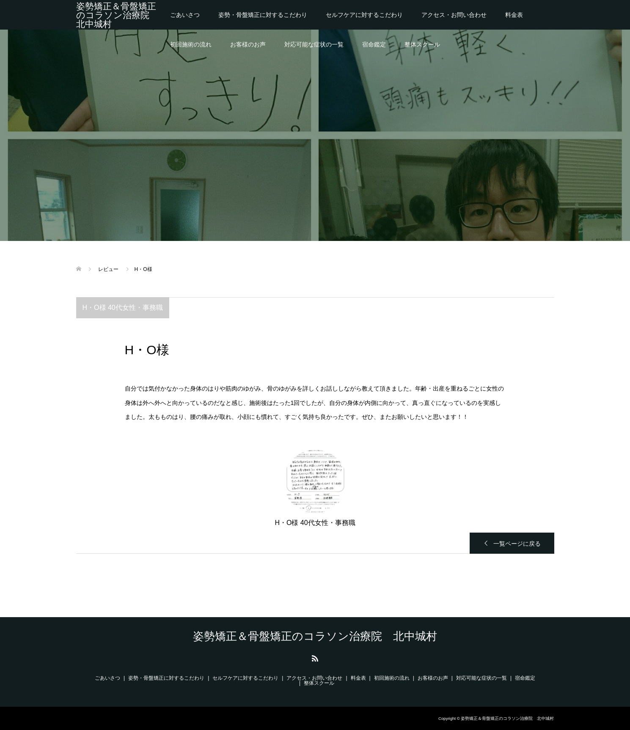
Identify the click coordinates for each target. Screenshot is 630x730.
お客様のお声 (248, 44)
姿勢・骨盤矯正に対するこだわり (262, 14)
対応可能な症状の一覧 (314, 44)
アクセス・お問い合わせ (454, 14)
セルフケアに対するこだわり (364, 14)
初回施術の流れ (191, 44)
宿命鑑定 (374, 44)
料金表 (514, 14)
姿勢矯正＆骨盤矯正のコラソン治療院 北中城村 (117, 15)
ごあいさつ (185, 14)
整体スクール (422, 44)
